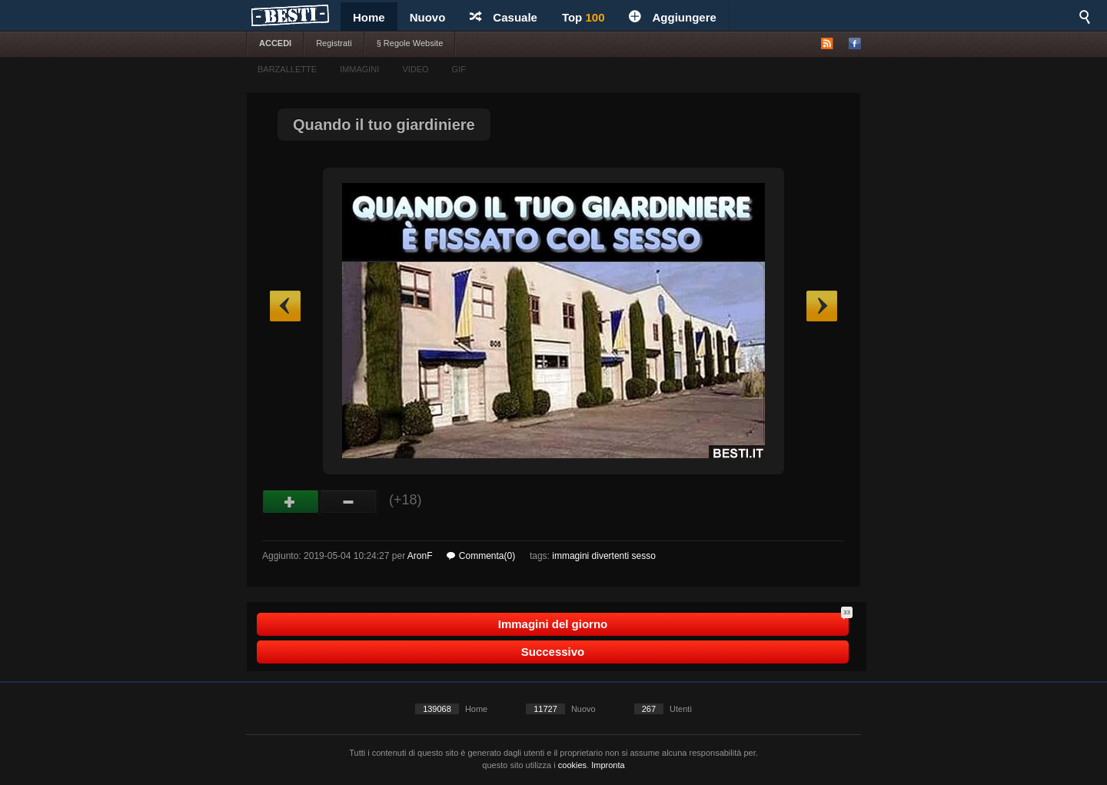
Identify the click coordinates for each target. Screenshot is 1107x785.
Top (583, 17)
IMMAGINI (359, 69)
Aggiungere (672, 17)
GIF (459, 69)
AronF (420, 555)
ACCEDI (275, 43)
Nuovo (428, 17)
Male (348, 502)
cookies (572, 765)
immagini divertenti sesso (604, 555)
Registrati (333, 43)
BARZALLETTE (287, 69)
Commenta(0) (481, 555)
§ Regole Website (410, 43)
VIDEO (415, 69)
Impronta (607, 765)
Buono (291, 502)
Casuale (503, 17)
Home (369, 17)
